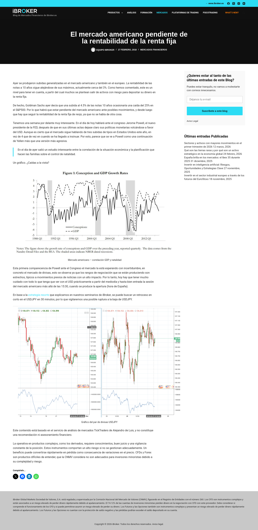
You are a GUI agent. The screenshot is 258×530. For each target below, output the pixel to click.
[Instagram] (238, 3)
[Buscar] (244, 13)
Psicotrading (210, 12)
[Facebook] (228, 3)
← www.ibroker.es (215, 3)
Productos (116, 13)
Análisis (131, 12)
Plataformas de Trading (185, 12)
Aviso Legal (192, 121)
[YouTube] (244, 3)
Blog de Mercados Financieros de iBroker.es (35, 15)
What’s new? (232, 12)
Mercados (162, 12)
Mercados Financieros (153, 50)
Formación (146, 12)
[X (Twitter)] (233, 3)
